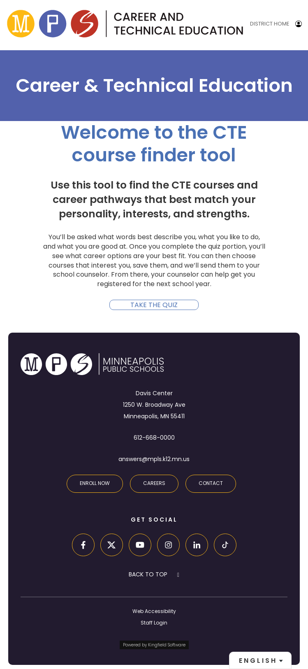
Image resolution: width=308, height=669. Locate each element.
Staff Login (154, 622)
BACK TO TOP (148, 574)
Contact (211, 483)
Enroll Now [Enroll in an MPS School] (95, 483)
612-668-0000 (154, 438)
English (258, 660)
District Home (269, 23)
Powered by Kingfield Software (154, 645)
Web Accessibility (154, 611)
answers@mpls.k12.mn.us (154, 459)
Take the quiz (154, 305)
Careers (154, 483)
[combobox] (260, 660)
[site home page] (125, 23)
